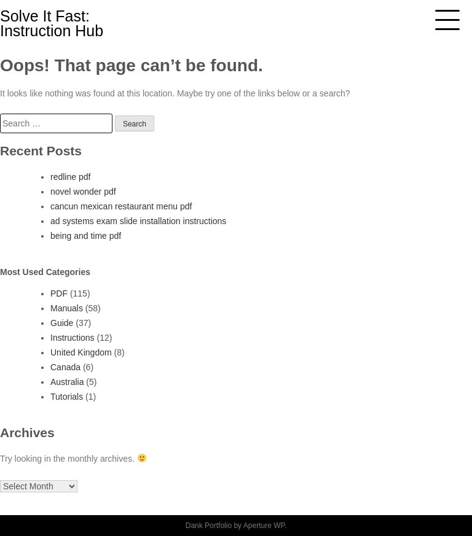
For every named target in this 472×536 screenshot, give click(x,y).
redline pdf (70, 177)
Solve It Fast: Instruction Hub (51, 23)
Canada (65, 367)
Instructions (72, 338)
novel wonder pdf (83, 191)
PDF (59, 293)
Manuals (66, 308)
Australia (67, 382)
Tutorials (66, 397)
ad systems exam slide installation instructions (138, 221)
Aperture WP (264, 525)
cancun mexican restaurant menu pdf (121, 206)
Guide (61, 323)
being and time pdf (85, 236)
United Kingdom (81, 352)
